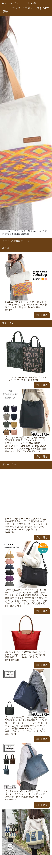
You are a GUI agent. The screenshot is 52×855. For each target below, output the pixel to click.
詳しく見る (42, 315)
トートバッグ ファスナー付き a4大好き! (20, 3)
